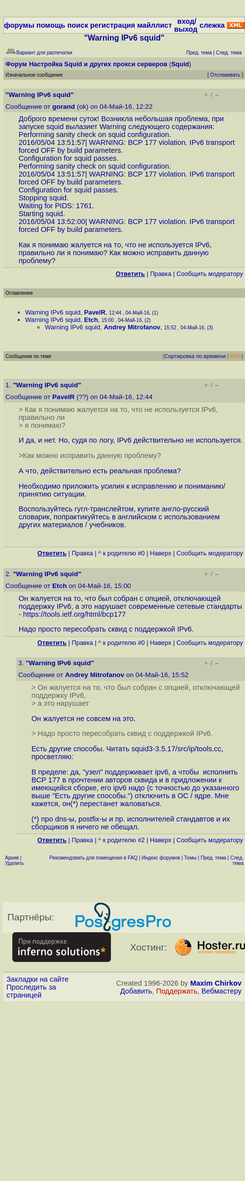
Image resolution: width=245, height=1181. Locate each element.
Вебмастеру (222, 991)
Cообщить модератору (209, 273)
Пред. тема (213, 858)
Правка (160, 273)
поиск (77, 25)
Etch (91, 319)
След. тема (237, 860)
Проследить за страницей (31, 991)
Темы (190, 858)
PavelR (94, 312)
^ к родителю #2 (121, 840)
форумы (19, 25)
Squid (180, 64)
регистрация (112, 25)
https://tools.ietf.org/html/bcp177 (74, 614)
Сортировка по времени (195, 356)
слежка (212, 25)
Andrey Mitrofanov (132, 327)
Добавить (136, 991)
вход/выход (185, 25)
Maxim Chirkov (216, 983)
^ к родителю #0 (121, 553)
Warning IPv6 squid (52, 312)
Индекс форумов (160, 858)
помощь (51, 25)
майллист (154, 25)
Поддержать (177, 991)
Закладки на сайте (37, 979)
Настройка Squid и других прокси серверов (98, 64)
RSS (236, 356)
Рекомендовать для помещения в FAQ (93, 858)
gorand (63, 106)
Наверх (161, 553)
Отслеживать (225, 75)
